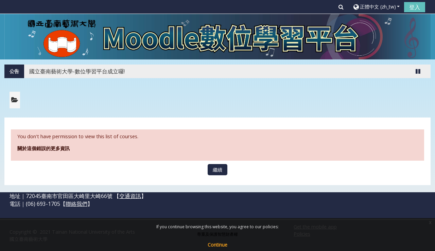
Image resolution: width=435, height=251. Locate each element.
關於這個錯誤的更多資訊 (43, 148)
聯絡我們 (76, 204)
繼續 (217, 169)
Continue (217, 244)
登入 (414, 7)
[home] (217, 36)
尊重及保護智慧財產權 (217, 234)
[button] (341, 6)
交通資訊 (130, 196)
